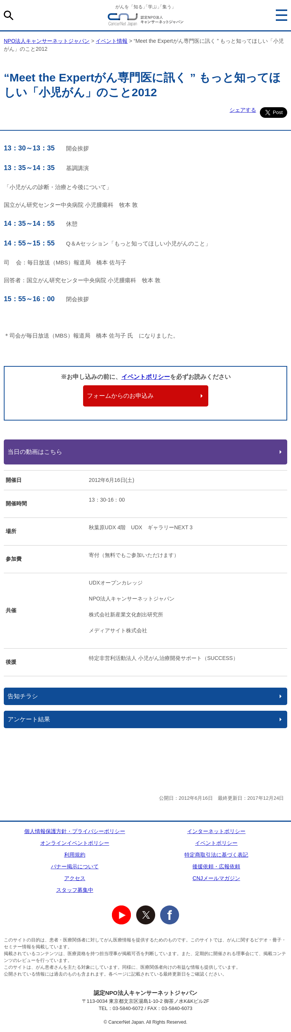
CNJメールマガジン (216, 878)
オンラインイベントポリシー (74, 843)
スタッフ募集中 (74, 890)
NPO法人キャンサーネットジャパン (146, 20)
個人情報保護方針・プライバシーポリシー (74, 831)
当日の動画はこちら (35, 452)
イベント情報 (111, 41)
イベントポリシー (145, 377)
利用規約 (74, 855)
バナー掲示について (75, 866)
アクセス (74, 878)
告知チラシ (23, 696)
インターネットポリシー (216, 831)
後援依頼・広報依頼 (216, 866)
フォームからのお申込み (120, 395)
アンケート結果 (29, 719)
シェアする (243, 110)
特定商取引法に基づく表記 (216, 855)
